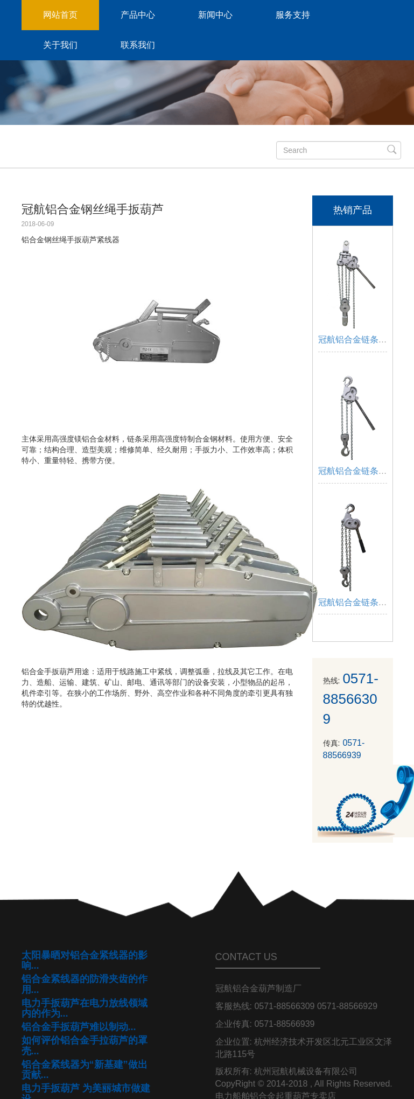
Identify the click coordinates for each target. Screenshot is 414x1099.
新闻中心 (215, 14)
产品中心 (138, 14)
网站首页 (60, 14)
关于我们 (60, 45)
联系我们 (138, 45)
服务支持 (293, 14)
